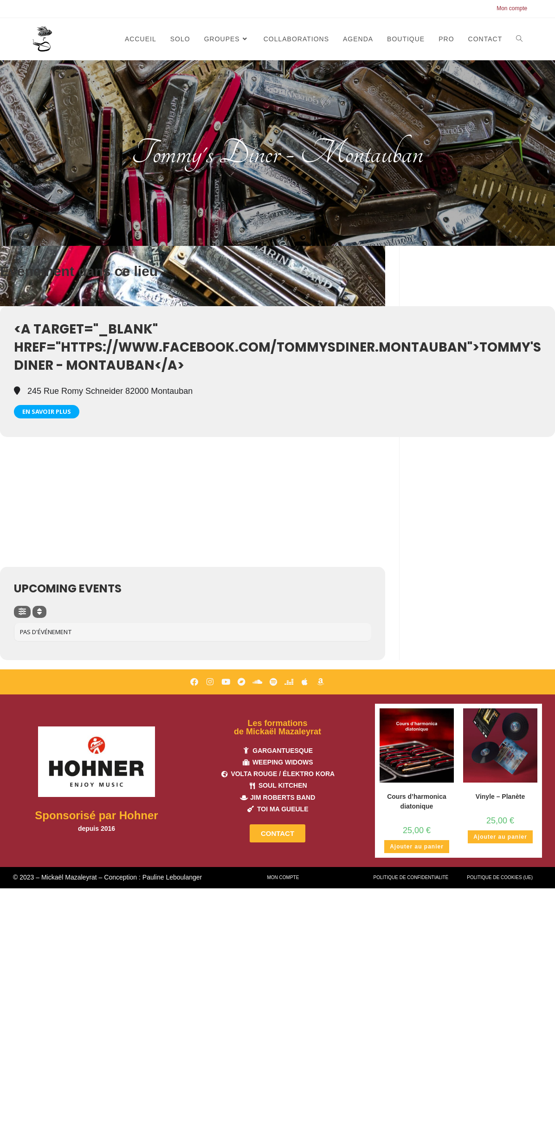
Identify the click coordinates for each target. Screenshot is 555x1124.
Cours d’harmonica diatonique (416, 801)
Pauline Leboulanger (172, 877)
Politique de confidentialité (411, 877)
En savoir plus (46, 411)
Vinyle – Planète (500, 796)
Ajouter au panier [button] (417, 846)
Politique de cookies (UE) (500, 877)
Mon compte (512, 8)
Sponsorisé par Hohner (96, 815)
